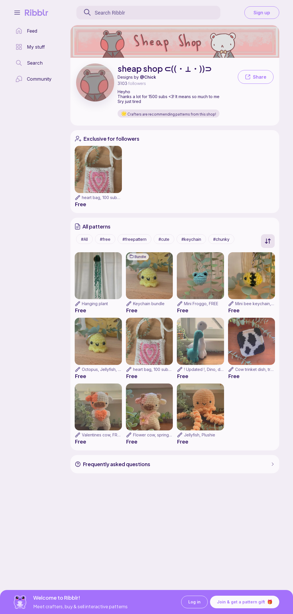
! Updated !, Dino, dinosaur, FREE (215, 369)
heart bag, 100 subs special (108, 197)
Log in (194, 602)
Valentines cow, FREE (102, 434)
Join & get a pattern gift (244, 602)
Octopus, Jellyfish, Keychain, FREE (114, 369)
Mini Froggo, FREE (201, 303)
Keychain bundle (149, 303)
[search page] (29, 62)
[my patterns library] (30, 46)
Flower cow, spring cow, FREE (161, 434)
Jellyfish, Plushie (199, 434)
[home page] (26, 30)
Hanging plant (95, 303)
